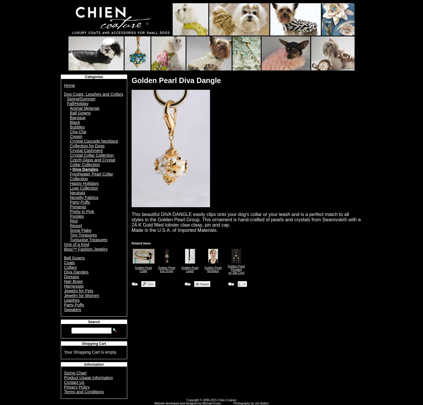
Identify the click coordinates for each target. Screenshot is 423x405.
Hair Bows (73, 281)
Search (94, 322)
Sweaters (72, 309)
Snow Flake (80, 230)
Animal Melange (84, 108)
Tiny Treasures (83, 235)
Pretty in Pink (82, 211)
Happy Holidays (84, 183)
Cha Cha (78, 131)
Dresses (71, 276)
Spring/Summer (81, 99)
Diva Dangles (85, 169)
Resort (76, 225)
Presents (78, 207)
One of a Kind (76, 244)
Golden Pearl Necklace (212, 269)
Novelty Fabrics (84, 197)
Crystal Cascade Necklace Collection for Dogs (94, 143)
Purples (77, 216)
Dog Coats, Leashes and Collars (93, 94)
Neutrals (77, 192)
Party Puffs (80, 202)
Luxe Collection (84, 188)
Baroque (77, 117)
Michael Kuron (211, 403)
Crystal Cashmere (86, 150)
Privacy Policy (77, 387)
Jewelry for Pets (78, 290)
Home (69, 85)
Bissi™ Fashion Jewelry (86, 249)
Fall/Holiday (77, 103)
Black (75, 122)
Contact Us (74, 382)
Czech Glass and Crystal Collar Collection (92, 162)
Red (74, 221)
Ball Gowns (80, 113)
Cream (76, 136)
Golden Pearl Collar (143, 269)
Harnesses (74, 286)
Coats (69, 262)
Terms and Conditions (84, 391)
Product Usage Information (88, 377)
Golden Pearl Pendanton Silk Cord (236, 269)
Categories (94, 77)
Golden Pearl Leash (189, 269)
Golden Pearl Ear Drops (166, 269)
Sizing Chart (75, 373)
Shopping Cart (94, 344)
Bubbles (77, 127)
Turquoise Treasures (89, 239)
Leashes (72, 300)
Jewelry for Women (81, 295)
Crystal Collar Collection (92, 155)
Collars (70, 267)
